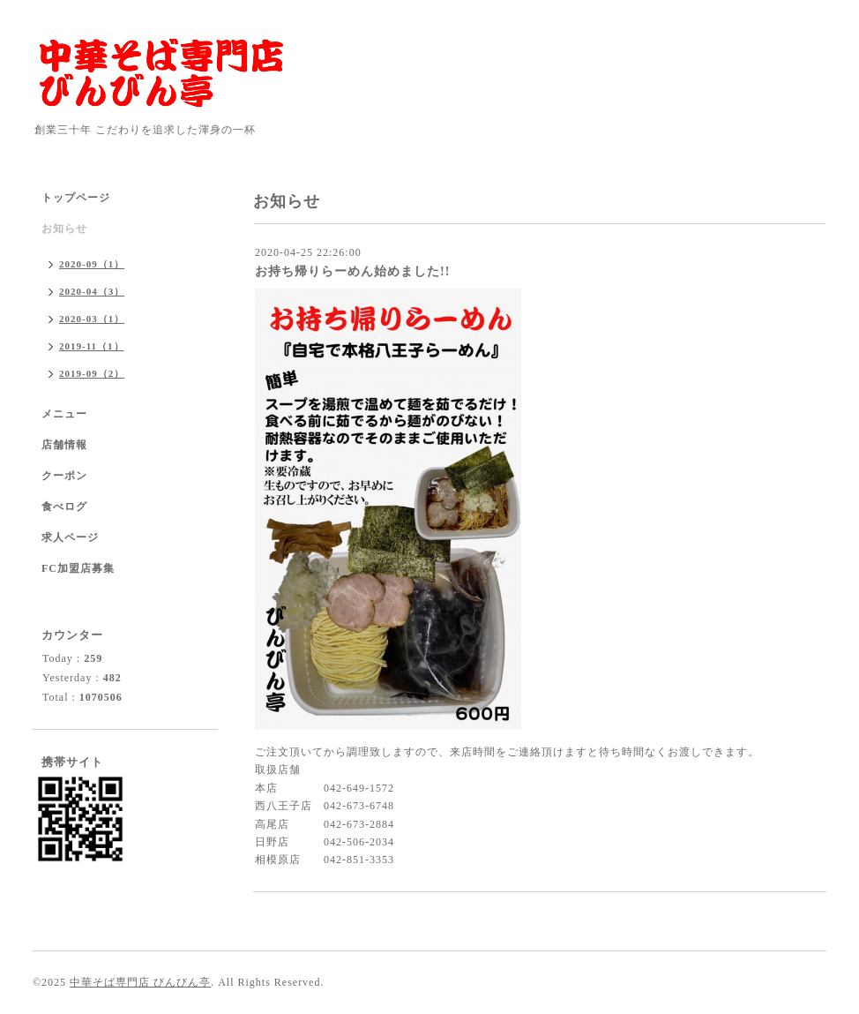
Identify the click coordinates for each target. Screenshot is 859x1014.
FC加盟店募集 (78, 568)
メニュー (64, 414)
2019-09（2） (91, 373)
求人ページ (70, 537)
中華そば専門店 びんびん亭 (140, 982)
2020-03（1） (91, 318)
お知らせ (64, 228)
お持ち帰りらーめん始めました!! (352, 271)
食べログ (64, 506)
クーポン (64, 475)
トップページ (75, 198)
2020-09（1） (91, 264)
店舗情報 (64, 445)
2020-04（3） (91, 291)
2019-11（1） (91, 346)
